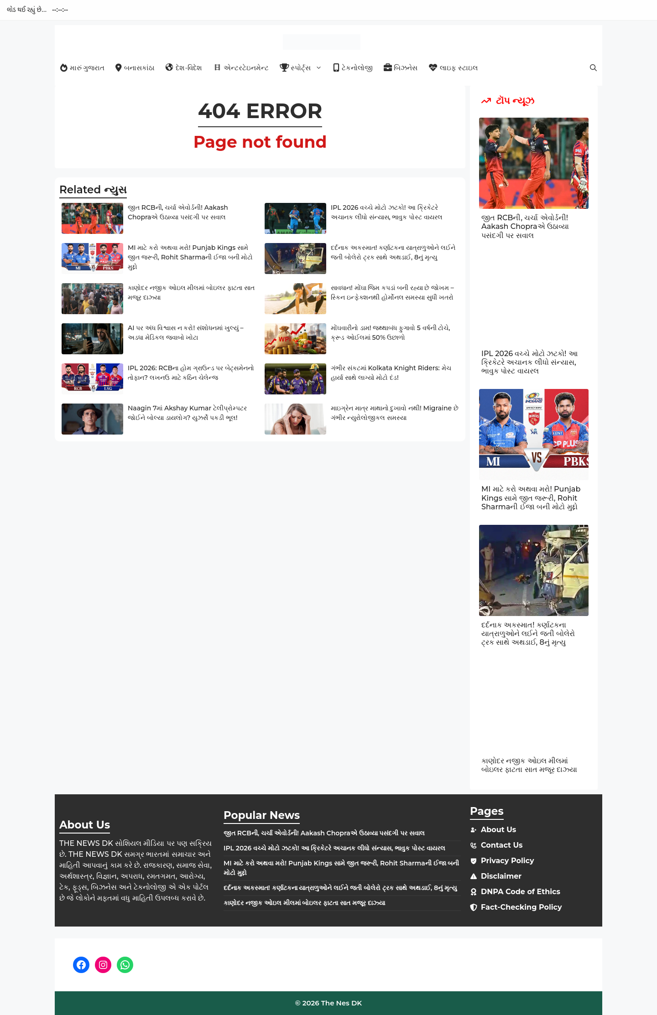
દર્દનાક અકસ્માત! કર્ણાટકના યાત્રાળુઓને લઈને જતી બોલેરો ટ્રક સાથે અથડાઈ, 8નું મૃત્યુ (528, 634)
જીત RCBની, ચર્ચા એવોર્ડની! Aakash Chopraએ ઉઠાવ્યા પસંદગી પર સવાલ (525, 226)
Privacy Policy (507, 860)
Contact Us (502, 845)
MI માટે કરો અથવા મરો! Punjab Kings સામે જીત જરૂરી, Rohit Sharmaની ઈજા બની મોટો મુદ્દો (190, 257)
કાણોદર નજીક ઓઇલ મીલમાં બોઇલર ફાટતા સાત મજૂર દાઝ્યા (529, 765)
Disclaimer (501, 876)
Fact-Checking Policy (521, 907)
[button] (593, 68)
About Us (498, 829)
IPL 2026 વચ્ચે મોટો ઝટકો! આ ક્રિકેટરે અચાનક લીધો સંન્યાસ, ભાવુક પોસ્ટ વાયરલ (529, 362)
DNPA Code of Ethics (520, 891)
